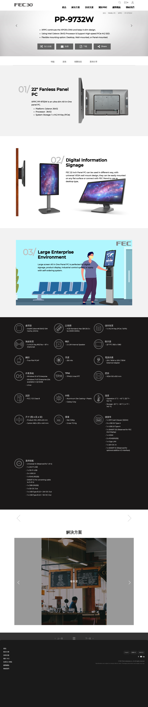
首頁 (104, 13)
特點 (53, 62)
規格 (64, 62)
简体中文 (141, 652)
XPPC (120, 13)
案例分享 (93, 62)
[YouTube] (141, 657)
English (127, 652)
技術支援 (89, 7)
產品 (64, 7)
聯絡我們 (130, 7)
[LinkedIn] (144, 657)
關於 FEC (6, 658)
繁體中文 (134, 652)
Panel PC (112, 13)
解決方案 (75, 7)
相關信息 (78, 62)
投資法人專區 (7, 662)
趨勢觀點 (116, 7)
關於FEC (103, 7)
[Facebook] (138, 657)
